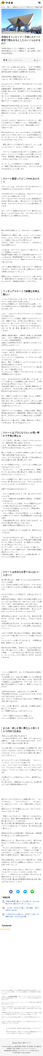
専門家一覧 (25, 1046)
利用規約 (9, 1048)
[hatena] (25, 891)
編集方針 (39, 1046)
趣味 (8, 7)
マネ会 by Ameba (12, 996)
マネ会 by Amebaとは (7, 1046)
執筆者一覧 (32, 1046)
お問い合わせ (35, 1050)
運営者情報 (18, 1046)
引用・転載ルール (18, 1048)
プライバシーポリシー (30, 1048)
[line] (32, 891)
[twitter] (18, 891)
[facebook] (11, 891)
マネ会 (3, 7)
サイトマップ (26, 1050)
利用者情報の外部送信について (13, 1050)
